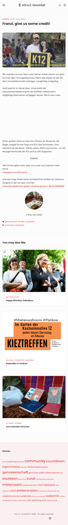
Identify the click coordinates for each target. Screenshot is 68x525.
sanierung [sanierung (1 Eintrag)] (56, 491)
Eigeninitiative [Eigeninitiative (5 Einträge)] (11, 466)
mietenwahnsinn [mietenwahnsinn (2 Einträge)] (30, 485)
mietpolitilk (30, 222)
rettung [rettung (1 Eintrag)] (49, 491)
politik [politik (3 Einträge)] (13, 490)
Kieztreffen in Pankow (16, 363)
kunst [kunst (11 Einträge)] (31, 478)
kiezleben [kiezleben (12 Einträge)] (10, 478)
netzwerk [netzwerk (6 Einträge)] (49, 484)
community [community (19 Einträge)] (35, 461)
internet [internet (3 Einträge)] (55, 472)
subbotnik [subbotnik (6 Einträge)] (52, 495)
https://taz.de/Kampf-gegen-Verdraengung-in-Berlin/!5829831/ (33, 186)
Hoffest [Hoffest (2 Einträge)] (48, 473)
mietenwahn (19, 225)
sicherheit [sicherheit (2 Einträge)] (16, 496)
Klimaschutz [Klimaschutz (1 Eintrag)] (22, 479)
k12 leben (21, 222)
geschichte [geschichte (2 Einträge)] (33, 473)
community (9, 225)
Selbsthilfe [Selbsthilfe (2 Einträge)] (6, 496)
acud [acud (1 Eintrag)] (4, 462)
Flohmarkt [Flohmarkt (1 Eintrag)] (23, 467)
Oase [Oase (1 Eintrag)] (57, 485)
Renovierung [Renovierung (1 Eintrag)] (42, 491)
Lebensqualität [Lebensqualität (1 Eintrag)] (41, 479)
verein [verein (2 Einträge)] (44, 500)
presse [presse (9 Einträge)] (21, 490)
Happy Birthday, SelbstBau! (20, 300)
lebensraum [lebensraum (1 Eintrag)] (50, 479)
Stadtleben (29, 360)
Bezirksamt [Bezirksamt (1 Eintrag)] (20, 462)
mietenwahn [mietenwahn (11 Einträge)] (12, 484)
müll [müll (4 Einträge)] (40, 485)
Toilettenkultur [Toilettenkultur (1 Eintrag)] (7, 500)
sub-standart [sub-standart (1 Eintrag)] (41, 496)
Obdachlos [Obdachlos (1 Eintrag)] (5, 491)
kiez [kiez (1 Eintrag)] (61, 473)
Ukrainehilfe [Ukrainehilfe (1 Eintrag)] (22, 500)
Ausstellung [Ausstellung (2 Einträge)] (11, 462)
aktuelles (10, 360)
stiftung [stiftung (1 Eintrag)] (34, 496)
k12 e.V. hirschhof (33, 5)
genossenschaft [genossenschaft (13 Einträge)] (15, 472)
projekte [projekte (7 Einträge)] (32, 490)
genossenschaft (11, 222)
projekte (18, 423)
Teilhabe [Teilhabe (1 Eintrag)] (62, 496)
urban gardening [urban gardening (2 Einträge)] (33, 500)
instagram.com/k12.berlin (15, 172)
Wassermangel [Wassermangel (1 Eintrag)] (52, 500)
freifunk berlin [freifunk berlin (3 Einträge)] (35, 467)
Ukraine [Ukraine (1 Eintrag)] (15, 500)
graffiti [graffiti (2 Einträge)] (41, 473)
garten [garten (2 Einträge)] (45, 467)
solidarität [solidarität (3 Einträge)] (26, 496)
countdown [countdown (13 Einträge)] (55, 461)
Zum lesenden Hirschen (18, 426)
